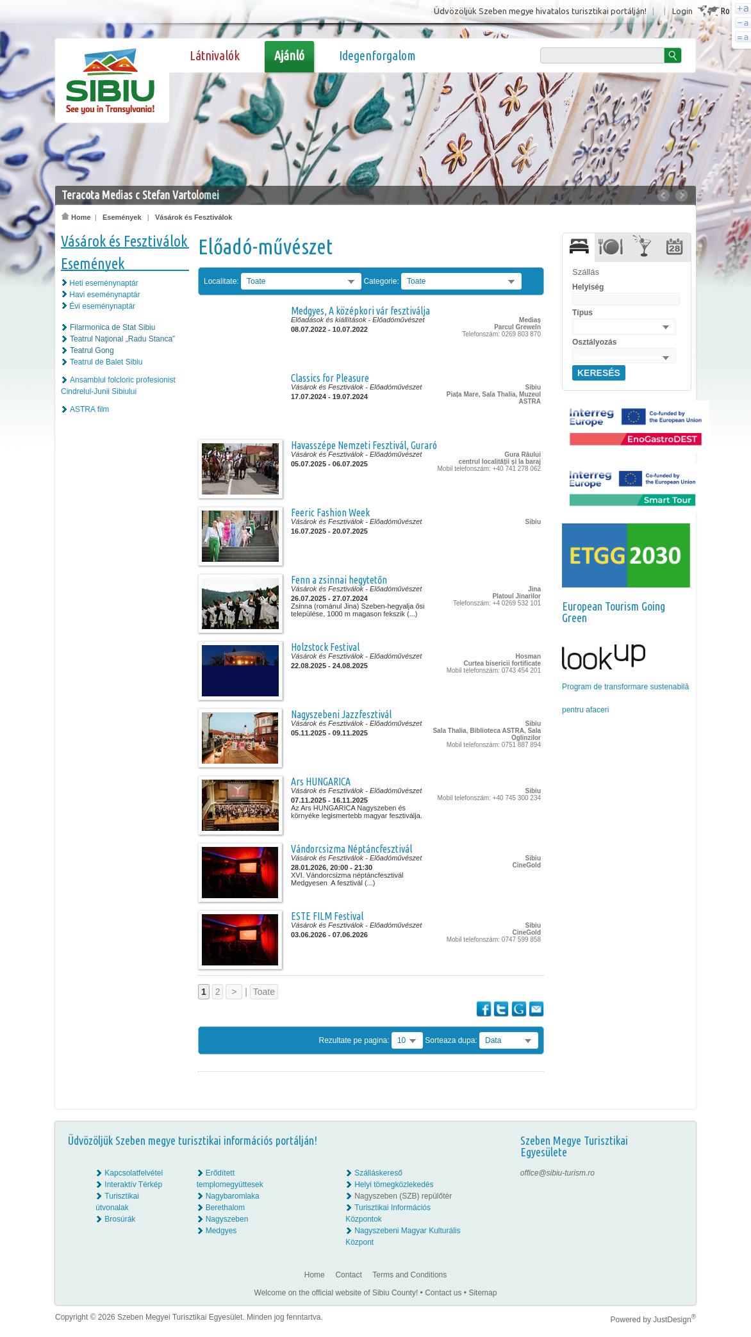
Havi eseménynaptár (104, 294)
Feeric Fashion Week (330, 512)
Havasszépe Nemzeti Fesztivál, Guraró (364, 445)
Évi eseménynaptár (102, 306)
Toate (264, 992)
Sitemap (482, 1292)
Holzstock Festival (325, 647)
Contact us (443, 1292)
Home (76, 217)
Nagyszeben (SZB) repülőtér (403, 1196)
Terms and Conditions (409, 1274)
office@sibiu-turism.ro (557, 1173)
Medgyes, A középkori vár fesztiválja (360, 310)
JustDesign (674, 1319)
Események (122, 217)
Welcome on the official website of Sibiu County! (336, 1292)
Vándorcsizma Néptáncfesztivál (351, 849)
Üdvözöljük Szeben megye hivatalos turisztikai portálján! (540, 10)
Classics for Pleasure (330, 378)
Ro (725, 10)
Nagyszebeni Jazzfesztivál (341, 714)
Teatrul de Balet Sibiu (106, 361)
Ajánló (289, 55)
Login (682, 10)
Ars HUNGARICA (321, 781)
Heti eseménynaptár (103, 283)
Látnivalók (215, 55)
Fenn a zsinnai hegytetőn (339, 580)
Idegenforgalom (377, 55)
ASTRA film (89, 409)
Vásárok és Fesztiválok (193, 217)
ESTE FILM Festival (327, 916)
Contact (348, 1274)
